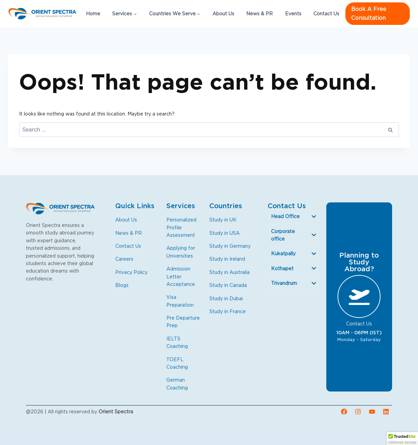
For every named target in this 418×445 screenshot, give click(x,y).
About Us (223, 13)
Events (293, 13)
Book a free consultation (368, 13)
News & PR (259, 13)
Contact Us (326, 13)
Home (93, 13)
